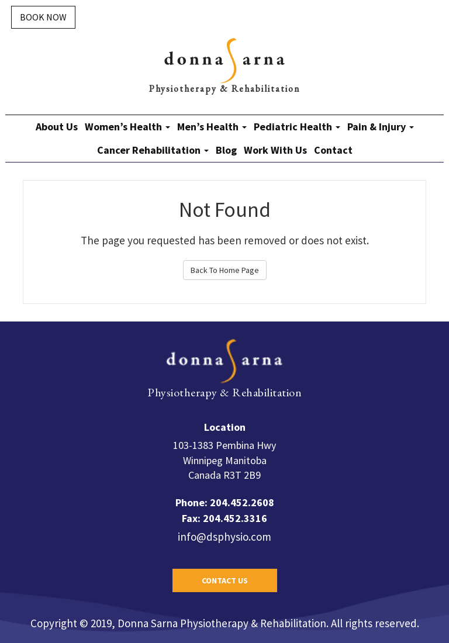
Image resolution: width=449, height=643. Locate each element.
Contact (333, 150)
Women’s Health (127, 126)
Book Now (43, 17)
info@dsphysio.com (224, 537)
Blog (226, 150)
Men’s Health (212, 126)
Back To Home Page (225, 270)
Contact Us (225, 580)
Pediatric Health (297, 126)
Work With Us (275, 150)
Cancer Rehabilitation (153, 150)
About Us (57, 126)
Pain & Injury (380, 126)
